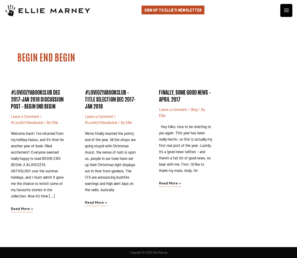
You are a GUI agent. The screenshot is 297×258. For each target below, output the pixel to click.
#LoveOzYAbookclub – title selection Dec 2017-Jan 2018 (110, 98)
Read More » (22, 208)
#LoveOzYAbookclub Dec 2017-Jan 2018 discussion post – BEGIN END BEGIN (37, 98)
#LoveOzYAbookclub (27, 122)
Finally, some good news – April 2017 (185, 95)
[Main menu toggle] (286, 10)
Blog (194, 109)
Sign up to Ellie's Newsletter (173, 10)
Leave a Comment (25, 116)
